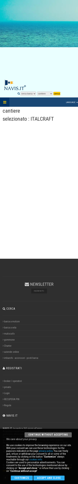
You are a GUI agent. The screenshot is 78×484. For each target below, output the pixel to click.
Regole (7, 405)
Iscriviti (39, 291)
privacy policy (46, 450)
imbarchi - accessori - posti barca (20, 358)
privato (7, 387)
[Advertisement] (39, 40)
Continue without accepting (48, 434)
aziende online (11, 351)
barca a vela (9, 327)
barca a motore (11, 321)
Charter (7, 345)
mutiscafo (9, 333)
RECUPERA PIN (11, 399)
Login (6, 393)
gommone (9, 339)
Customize (22, 477)
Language (72, 102)
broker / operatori (12, 381)
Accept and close (49, 477)
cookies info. (36, 459)
